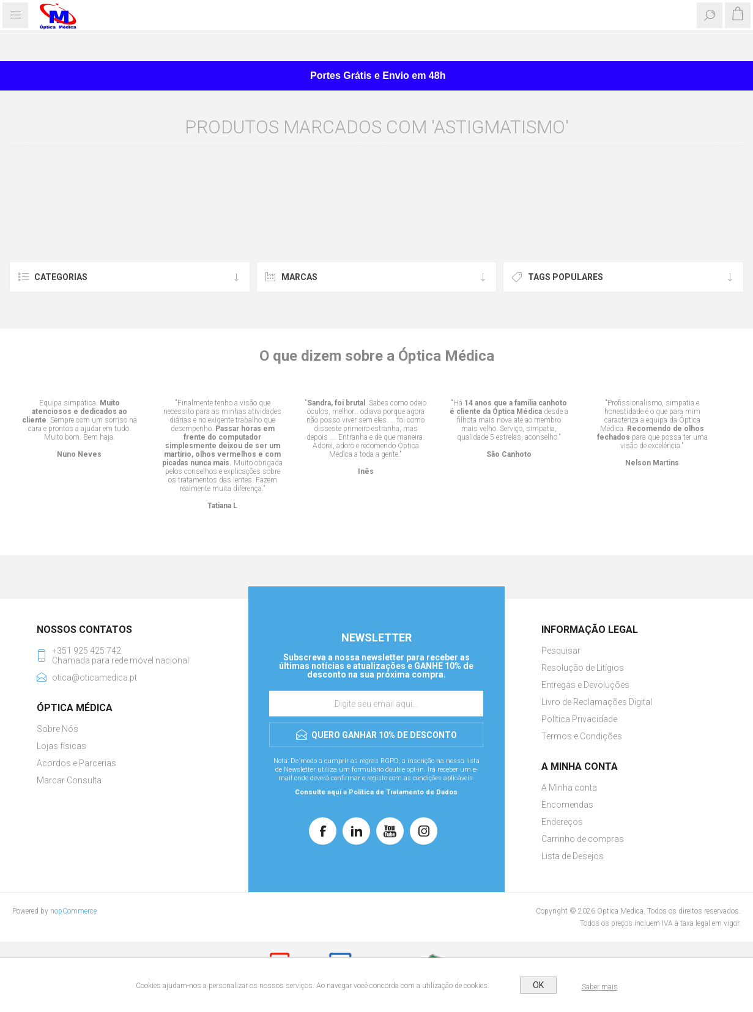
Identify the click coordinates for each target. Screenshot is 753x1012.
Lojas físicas (61, 746)
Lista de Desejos (572, 856)
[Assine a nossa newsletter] (376, 704)
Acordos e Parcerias (76, 763)
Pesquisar (561, 651)
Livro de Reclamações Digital (596, 702)
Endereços (562, 822)
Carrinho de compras (582, 839)
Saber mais (600, 987)
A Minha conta (569, 787)
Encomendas (567, 805)
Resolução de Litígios (582, 668)
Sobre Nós (57, 729)
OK (538, 985)
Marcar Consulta (69, 780)
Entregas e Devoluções (585, 685)
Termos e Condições (581, 736)
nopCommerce (73, 911)
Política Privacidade (579, 719)
